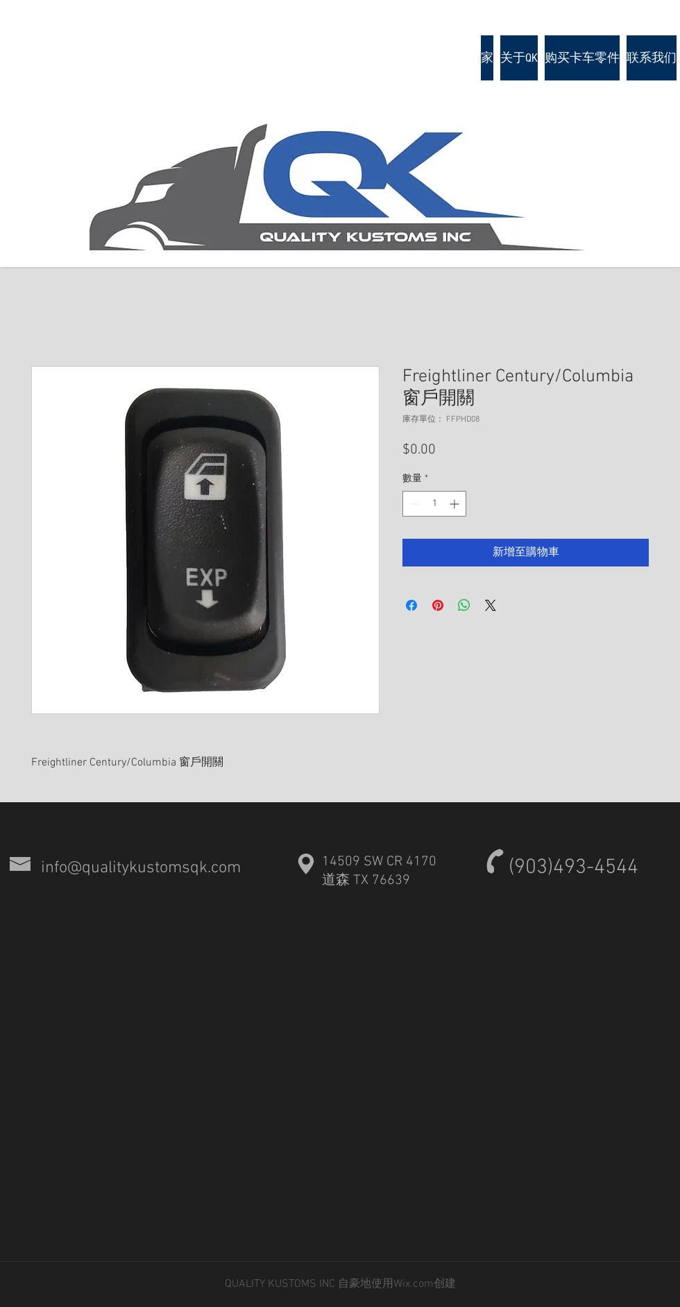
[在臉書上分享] (411, 605)
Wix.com (413, 1284)
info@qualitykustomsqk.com (141, 868)
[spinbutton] (434, 504)
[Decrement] (413, 504)
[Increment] (455, 504)
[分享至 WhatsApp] (464, 605)
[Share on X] (490, 605)
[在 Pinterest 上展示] (438, 605)
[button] (582, 57)
